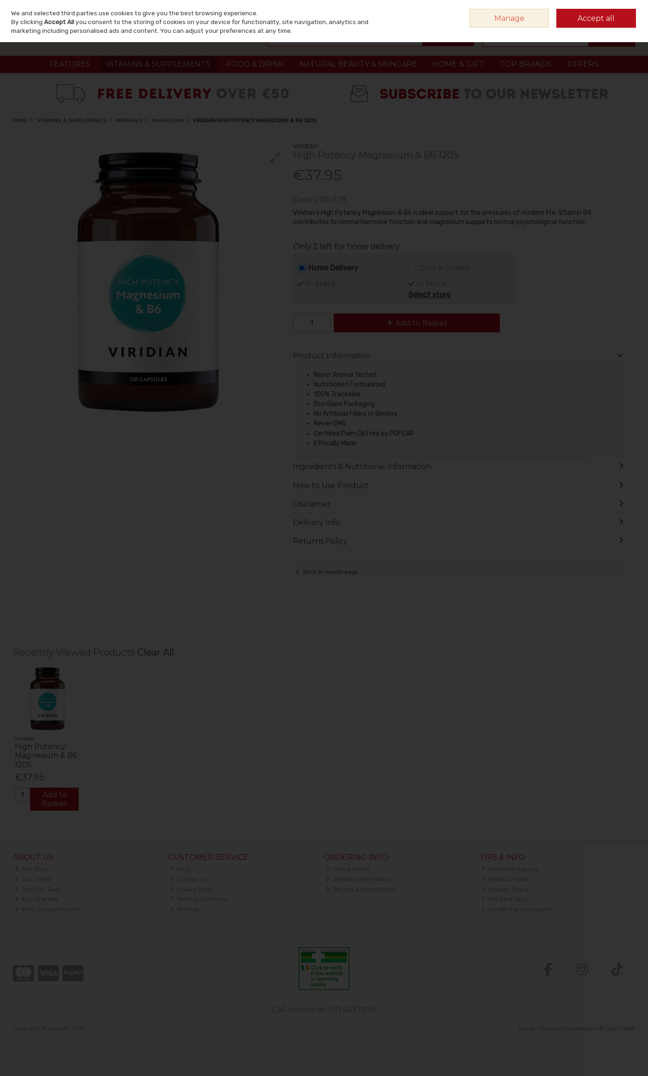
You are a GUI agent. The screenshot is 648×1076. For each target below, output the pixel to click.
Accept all (596, 18)
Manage (509, 18)
